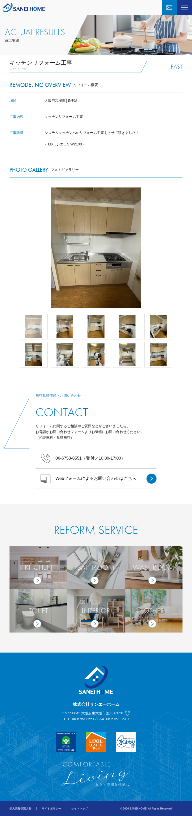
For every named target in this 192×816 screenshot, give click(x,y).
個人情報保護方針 (21, 808)
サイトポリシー (51, 808)
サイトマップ (79, 808)
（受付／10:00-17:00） (82, 458)
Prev (10, 248)
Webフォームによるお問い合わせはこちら (98, 479)
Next (182, 248)
